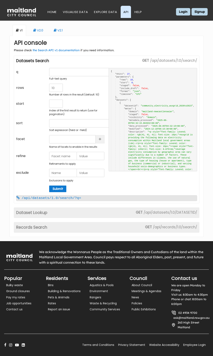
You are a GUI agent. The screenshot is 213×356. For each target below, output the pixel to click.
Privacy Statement (131, 345)
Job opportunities (18, 303)
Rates (52, 303)
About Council (142, 285)
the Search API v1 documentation (56, 50)
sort (19, 123)
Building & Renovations (64, 291)
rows (20, 87)
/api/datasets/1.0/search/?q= (48, 198)
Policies (137, 303)
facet (20, 139)
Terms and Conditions (98, 345)
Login (183, 12)
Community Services (105, 309)
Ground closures (18, 291)
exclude (22, 172)
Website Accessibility (164, 345)
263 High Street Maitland (188, 325)
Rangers (95, 297)
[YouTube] (17, 345)
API (125, 12)
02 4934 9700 (187, 313)
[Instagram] (10, 345)
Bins (51, 285)
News (135, 297)
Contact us (14, 309)
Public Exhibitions (144, 309)
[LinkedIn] (23, 345)
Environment (99, 291)
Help (138, 12)
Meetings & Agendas (146, 291)
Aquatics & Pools (102, 285)
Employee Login (194, 345)
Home (52, 12)
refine (21, 156)
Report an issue (59, 309)
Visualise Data (75, 12)
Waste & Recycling (103, 303)
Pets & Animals (58, 297)
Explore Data (105, 12)
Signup (199, 12)
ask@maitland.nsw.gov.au (191, 318)
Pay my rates (15, 297)
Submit (57, 189)
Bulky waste (14, 285)
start (20, 103)
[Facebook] (5, 345)
